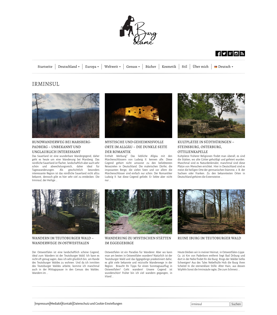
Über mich (201, 66)
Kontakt (67, 303)
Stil (184, 66)
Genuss (133, 66)
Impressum (42, 303)
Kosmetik (169, 66)
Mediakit (55, 303)
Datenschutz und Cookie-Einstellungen (97, 303)
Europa (92, 66)
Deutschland (69, 66)
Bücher (150, 66)
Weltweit (112, 66)
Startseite (45, 66)
